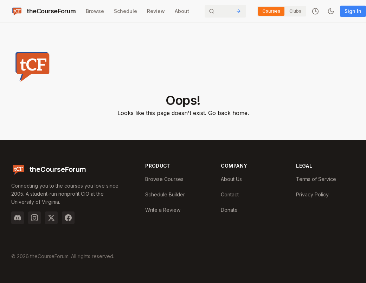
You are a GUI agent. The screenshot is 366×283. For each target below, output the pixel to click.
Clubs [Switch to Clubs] (295, 11)
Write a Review (162, 210)
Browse (95, 11)
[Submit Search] (238, 11)
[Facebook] (68, 217)
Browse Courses (164, 179)
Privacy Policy (312, 194)
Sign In (353, 11)
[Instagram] (34, 217)
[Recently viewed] (315, 11)
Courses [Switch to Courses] (271, 11)
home (240, 112)
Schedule (125, 11)
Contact (230, 194)
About (182, 11)
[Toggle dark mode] (331, 11)
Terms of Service (316, 179)
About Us (231, 179)
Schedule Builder (165, 194)
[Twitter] (51, 217)
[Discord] (17, 217)
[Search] (225, 11)
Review (156, 11)
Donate (229, 210)
